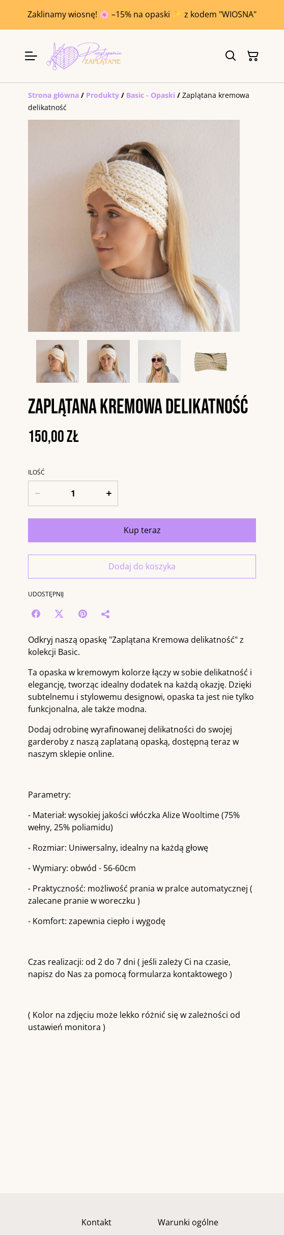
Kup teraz (142, 530)
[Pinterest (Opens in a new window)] (82, 613)
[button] (57, 361)
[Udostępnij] (105, 613)
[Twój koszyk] (253, 56)
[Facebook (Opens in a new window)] (35, 613)
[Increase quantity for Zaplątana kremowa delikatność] (109, 493)
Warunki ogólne (188, 1222)
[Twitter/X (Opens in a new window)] (59, 613)
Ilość (36, 472)
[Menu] (31, 56)
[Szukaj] (230, 56)
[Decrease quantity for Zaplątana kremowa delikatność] (37, 493)
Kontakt (96, 1222)
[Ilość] (73, 493)
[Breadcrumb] (142, 101)
